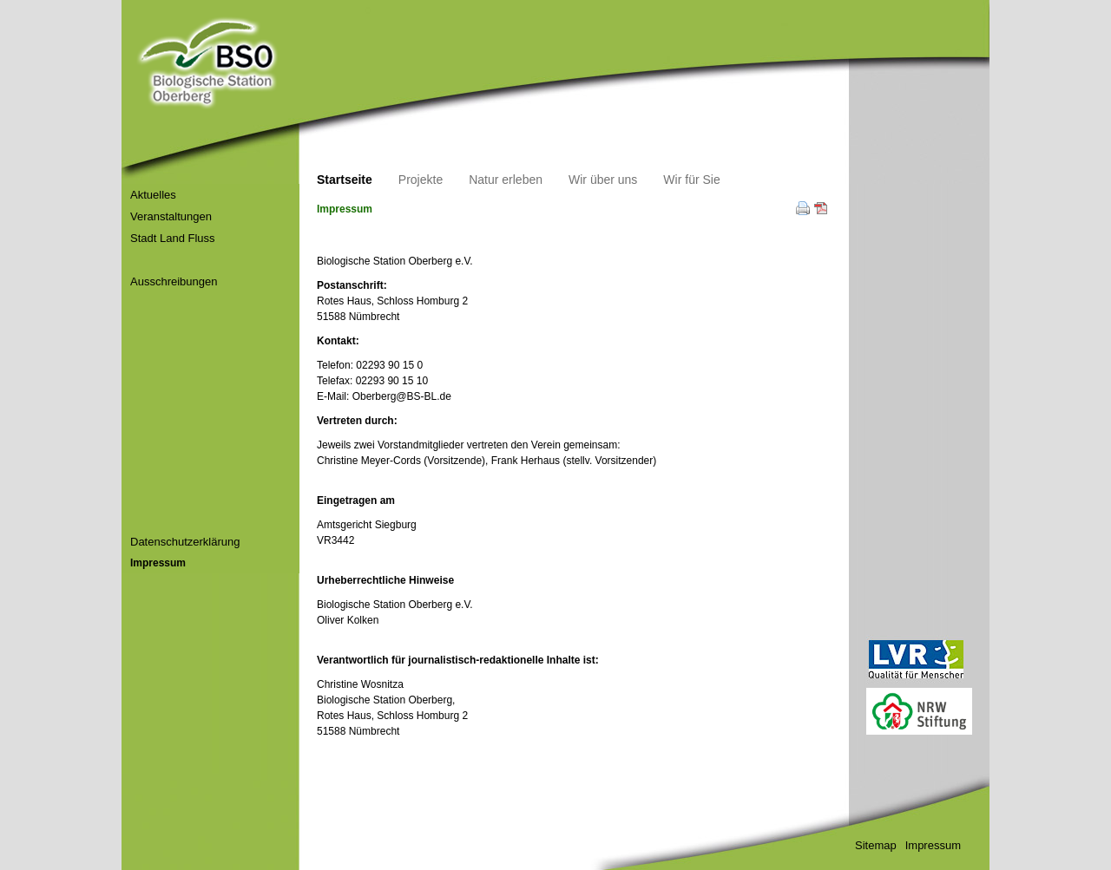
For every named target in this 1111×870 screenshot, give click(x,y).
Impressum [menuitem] (158, 563)
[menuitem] (132, 259)
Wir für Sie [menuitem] (691, 179)
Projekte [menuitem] (420, 179)
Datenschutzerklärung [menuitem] (185, 541)
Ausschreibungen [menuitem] (173, 281)
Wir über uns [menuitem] (603, 179)
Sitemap (876, 845)
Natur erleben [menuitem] (505, 179)
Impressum (933, 845)
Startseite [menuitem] (344, 179)
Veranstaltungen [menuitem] (171, 216)
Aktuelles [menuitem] (153, 194)
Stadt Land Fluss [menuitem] (172, 238)
